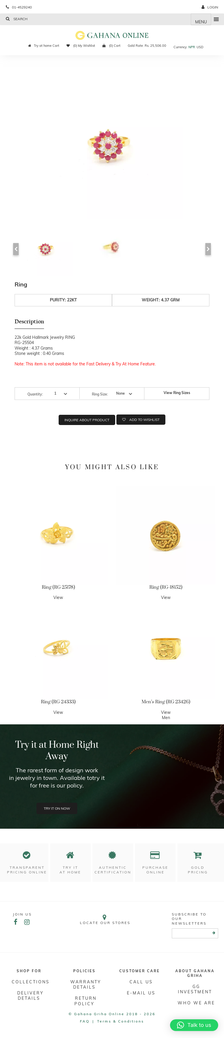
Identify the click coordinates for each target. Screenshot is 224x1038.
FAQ (85, 1021)
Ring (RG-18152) (165, 587)
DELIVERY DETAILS (30, 995)
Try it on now (57, 808)
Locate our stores (105, 919)
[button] (194, 1025)
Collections (31, 982)
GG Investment (195, 989)
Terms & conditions (120, 1021)
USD (200, 47)
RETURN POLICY (85, 1001)
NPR (191, 47)
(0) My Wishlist (80, 46)
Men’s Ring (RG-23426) (165, 702)
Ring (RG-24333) (58, 702)
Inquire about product (86, 420)
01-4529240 (19, 7)
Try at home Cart (43, 46)
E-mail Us (141, 993)
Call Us (141, 982)
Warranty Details (85, 984)
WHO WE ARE (196, 1003)
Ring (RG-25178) (58, 587)
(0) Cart (111, 46)
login (210, 7)
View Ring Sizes (177, 393)
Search (16, 19)
